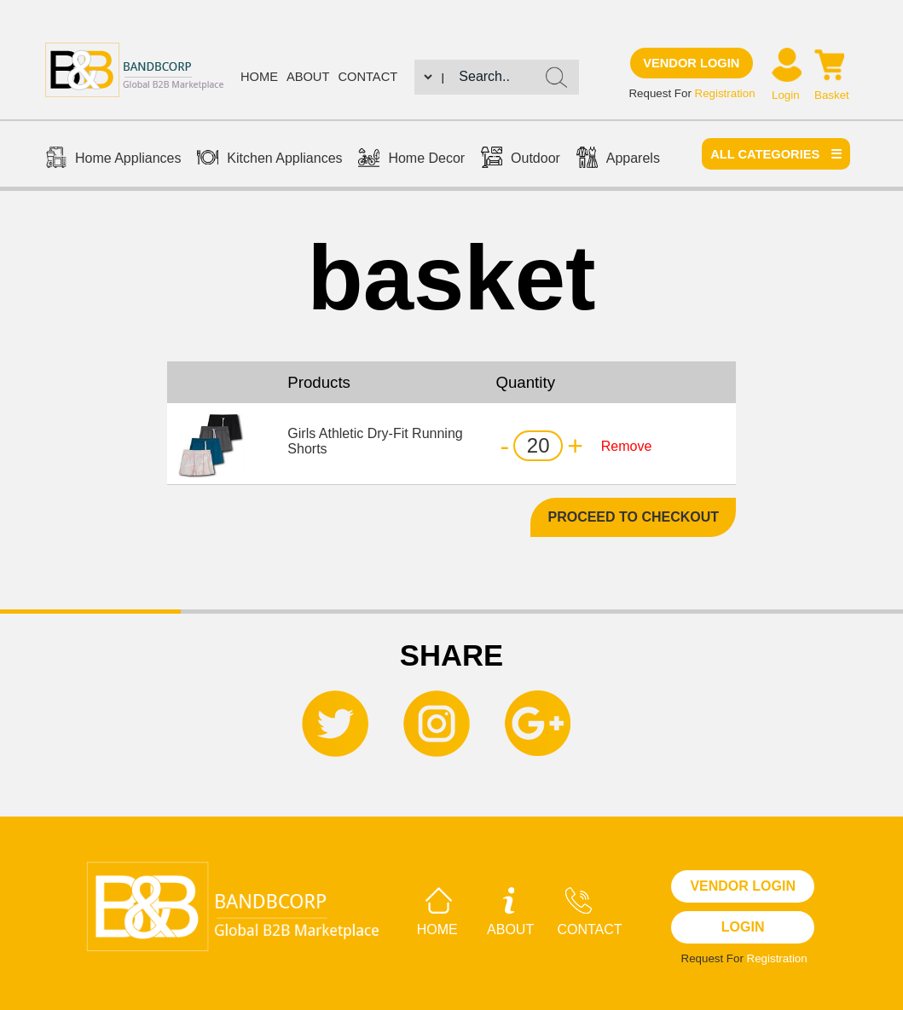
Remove (626, 446)
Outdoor (520, 159)
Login (786, 95)
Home (259, 77)
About (308, 77)
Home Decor (411, 159)
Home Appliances (113, 159)
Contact (367, 77)
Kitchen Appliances (269, 159)
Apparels (618, 159)
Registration (725, 93)
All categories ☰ (775, 154)
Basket (831, 95)
